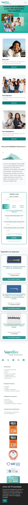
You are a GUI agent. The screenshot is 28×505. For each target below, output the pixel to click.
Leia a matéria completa (14, 279)
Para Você (7, 399)
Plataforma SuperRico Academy (12, 391)
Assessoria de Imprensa (10, 370)
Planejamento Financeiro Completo (13, 404)
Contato (7, 371)
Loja (6, 373)
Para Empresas (8, 401)
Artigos (6, 388)
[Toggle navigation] (25, 2)
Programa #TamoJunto (10, 377)
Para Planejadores (9, 402)
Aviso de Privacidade (12, 487)
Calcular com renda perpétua (15, 234)
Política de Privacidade (10, 374)
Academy (7, 387)
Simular (14, 238)
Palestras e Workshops (10, 390)
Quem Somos (8, 378)
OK (5, 500)
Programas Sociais (9, 375)
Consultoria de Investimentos (12, 412)
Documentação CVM (9, 414)
